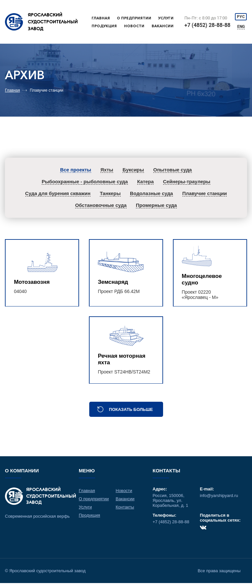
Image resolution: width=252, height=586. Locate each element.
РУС (241, 16)
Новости (134, 26)
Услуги (166, 18)
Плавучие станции (46, 90)
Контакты (125, 509)
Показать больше (131, 412)
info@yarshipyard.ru (219, 498)
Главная (101, 18)
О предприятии (134, 18)
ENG (241, 27)
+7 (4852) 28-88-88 (208, 25)
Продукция (104, 26)
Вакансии (163, 26)
